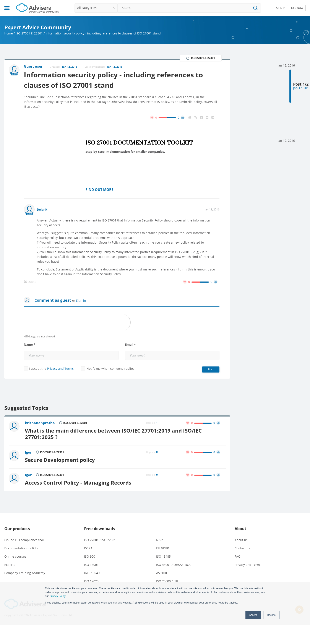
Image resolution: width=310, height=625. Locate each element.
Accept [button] (253, 615)
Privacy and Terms (60, 368)
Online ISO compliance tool (24, 540)
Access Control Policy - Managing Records (78, 482)
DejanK (42, 209)
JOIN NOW (297, 8)
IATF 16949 (92, 573)
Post (210, 369)
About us (241, 540)
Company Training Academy (24, 573)
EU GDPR (162, 548)
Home (8, 33)
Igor (28, 452)
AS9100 (161, 573)
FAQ (237, 556)
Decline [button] (271, 615)
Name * (29, 345)
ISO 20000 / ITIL (167, 581)
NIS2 (159, 540)
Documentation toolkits (21, 548)
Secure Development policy (60, 459)
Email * (130, 345)
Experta (9, 565)
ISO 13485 (163, 556)
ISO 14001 (91, 565)
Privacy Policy (57, 596)
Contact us (242, 548)
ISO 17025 (91, 581)
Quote (30, 282)
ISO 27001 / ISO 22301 (100, 540)
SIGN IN (281, 8)
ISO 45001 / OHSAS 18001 (174, 565)
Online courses (15, 556)
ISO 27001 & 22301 (29, 33)
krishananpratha (40, 423)
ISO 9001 (90, 556)
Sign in (81, 300)
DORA (88, 548)
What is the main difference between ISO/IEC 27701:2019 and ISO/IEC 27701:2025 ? (113, 434)
